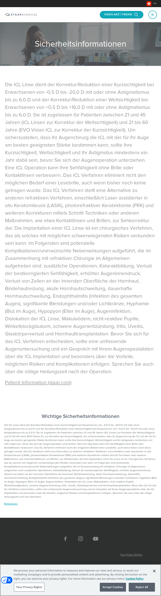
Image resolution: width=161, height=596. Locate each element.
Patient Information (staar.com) (38, 382)
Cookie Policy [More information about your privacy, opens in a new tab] (135, 578)
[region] (80, 580)
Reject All (142, 587)
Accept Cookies (113, 587)
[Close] (154, 571)
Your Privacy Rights (131, 555)
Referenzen (11, 504)
